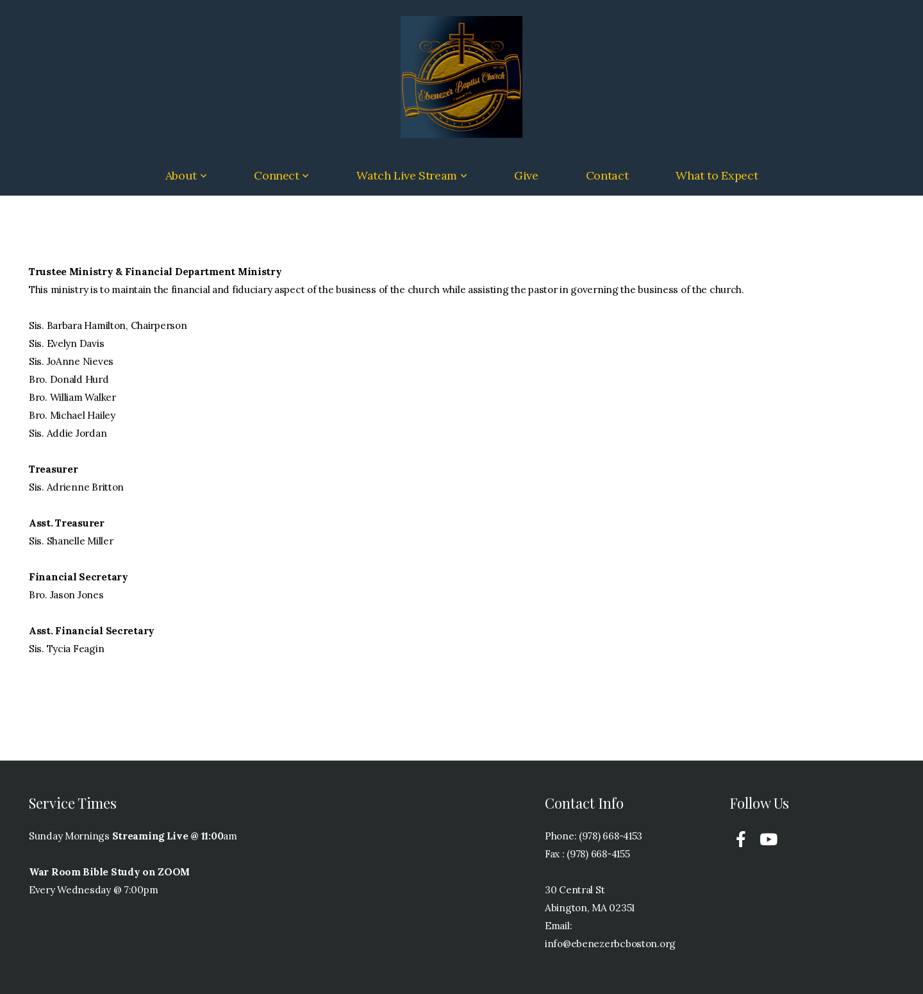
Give (526, 175)
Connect (281, 175)
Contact (607, 175)
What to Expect (717, 175)
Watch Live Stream (411, 175)
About (185, 175)
